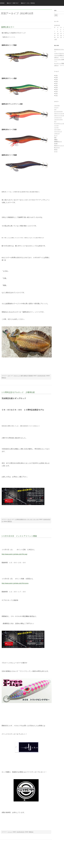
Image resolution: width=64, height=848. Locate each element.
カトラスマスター (58, 111)
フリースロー (57, 129)
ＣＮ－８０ (29, 519)
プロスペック (17, 375)
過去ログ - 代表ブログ (12, 3)
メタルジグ (57, 133)
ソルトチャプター (58, 119)
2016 (56, 85)
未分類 (55, 143)
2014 (56, 89)
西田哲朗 (30, 375)
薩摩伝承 (25, 375)
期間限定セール (58, 141)
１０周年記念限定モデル (20, 519)
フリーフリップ (58, 131)
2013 (56, 91)
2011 (56, 95)
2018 (56, 81)
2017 (56, 83)
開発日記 (4, 377)
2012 (56, 93)
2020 (56, 77)
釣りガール (57, 147)
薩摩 (22, 375)
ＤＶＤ (55, 151)
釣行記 (55, 149)
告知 (55, 137)
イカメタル (57, 105)
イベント (10, 832)
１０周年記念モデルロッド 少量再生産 (18, 392)
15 (57, 33)
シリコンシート (58, 117)
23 (61, 35)
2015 (56, 87)
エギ (9, 375)
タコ (55, 121)
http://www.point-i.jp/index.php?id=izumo (15, 583)
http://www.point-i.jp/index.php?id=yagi (14, 554)
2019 (56, 79)
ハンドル (56, 125)
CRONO (2, 3)
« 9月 (55, 39)
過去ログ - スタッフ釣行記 (28, 3)
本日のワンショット (59, 145)
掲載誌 (55, 139)
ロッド (9, 519)
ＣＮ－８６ (36, 519)
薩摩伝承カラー (7, 27)
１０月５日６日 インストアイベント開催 (19, 536)
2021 (56, 75)
